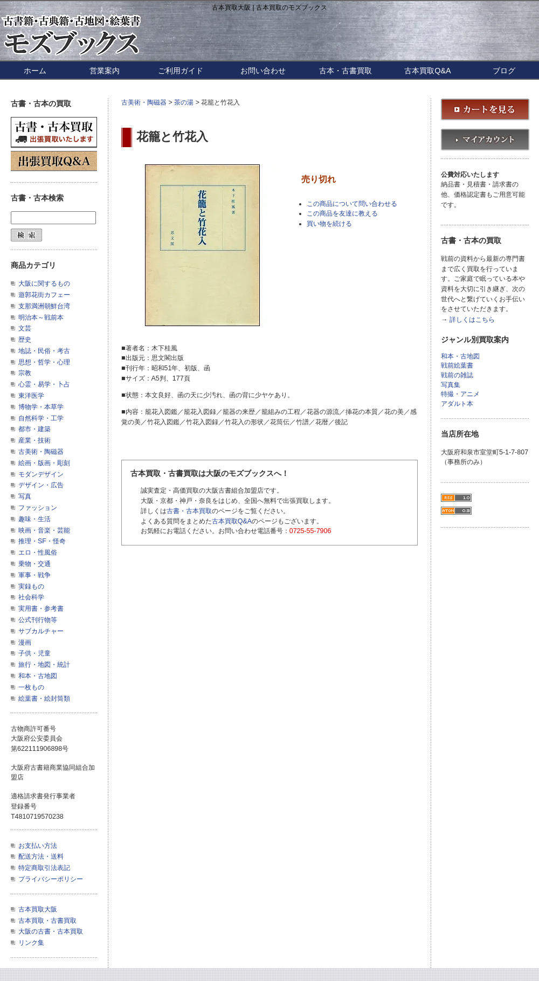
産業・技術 (34, 440)
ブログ (504, 70)
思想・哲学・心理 (44, 362)
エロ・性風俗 (37, 552)
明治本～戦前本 (41, 317)
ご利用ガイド (180, 70)
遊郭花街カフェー (44, 295)
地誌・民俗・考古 (44, 351)
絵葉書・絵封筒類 (44, 698)
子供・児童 (34, 653)
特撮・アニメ (460, 394)
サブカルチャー (41, 631)
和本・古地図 (37, 676)
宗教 (24, 373)
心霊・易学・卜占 (44, 384)
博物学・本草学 (41, 407)
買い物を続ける (329, 223)
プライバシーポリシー (50, 879)
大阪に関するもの (44, 283)
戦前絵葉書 (457, 365)
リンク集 (31, 943)
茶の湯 (184, 102)
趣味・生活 (34, 519)
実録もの (31, 586)
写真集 (450, 385)
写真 (24, 496)
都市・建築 (34, 429)
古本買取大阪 (37, 909)
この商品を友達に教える (342, 213)
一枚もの (31, 687)
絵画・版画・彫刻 (44, 463)
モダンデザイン (41, 474)
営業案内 (104, 70)
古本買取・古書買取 (47, 920)
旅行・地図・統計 (44, 664)
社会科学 (31, 597)
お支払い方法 (37, 845)
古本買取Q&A (427, 70)
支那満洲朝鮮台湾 (44, 306)
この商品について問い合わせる (352, 204)
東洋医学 (31, 395)
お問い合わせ (263, 70)
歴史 (24, 339)
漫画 (24, 642)
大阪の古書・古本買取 (50, 931)
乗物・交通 (34, 564)
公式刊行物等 (37, 620)
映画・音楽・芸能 (44, 530)
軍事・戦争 (34, 575)
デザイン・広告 (41, 485)
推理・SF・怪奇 (42, 541)
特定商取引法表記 (44, 868)
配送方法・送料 (41, 856)
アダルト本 (457, 403)
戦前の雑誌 (457, 375)
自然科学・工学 (41, 418)
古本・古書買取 (345, 70)
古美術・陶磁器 (144, 102)
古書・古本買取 (189, 511)
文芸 (24, 328)
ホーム (35, 70)
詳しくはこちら (472, 319)
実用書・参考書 (41, 608)
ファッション (37, 508)
